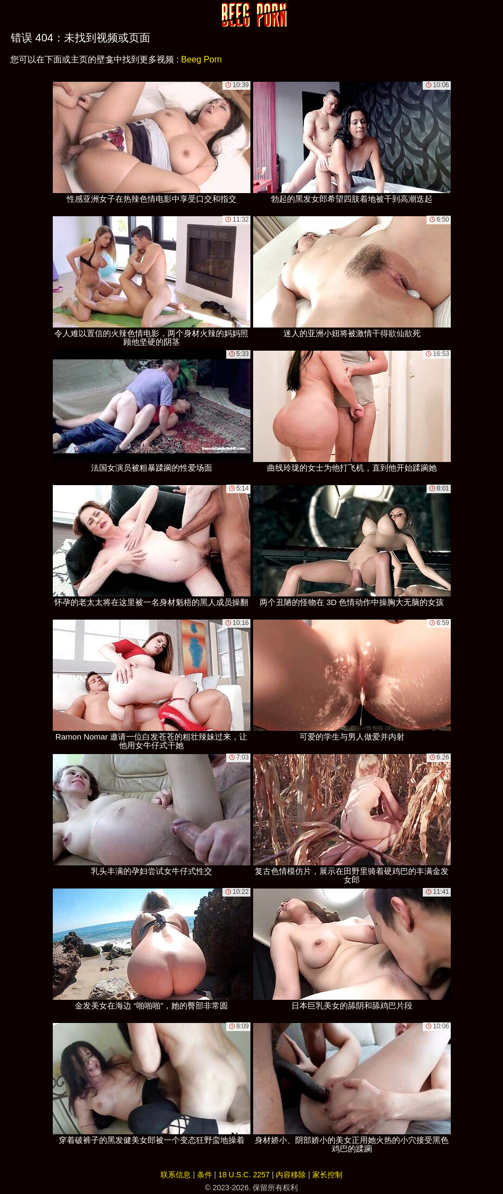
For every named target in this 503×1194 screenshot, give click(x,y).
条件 (204, 1174)
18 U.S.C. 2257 (244, 1174)
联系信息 (175, 1174)
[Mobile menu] (9, 14)
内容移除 (291, 1174)
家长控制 (327, 1174)
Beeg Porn (201, 59)
